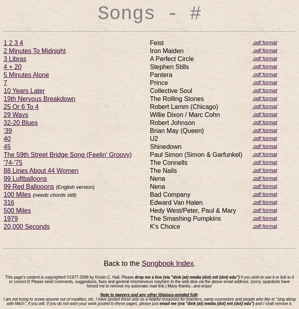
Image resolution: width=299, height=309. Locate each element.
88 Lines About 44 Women (41, 170)
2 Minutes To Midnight (35, 51)
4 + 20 (13, 66)
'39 (8, 130)
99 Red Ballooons (29, 186)
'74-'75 (13, 162)
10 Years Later (24, 90)
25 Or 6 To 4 (21, 106)
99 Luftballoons (25, 178)
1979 (11, 218)
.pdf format (264, 43)
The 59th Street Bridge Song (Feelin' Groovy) (68, 154)
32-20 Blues (21, 122)
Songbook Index (167, 263)
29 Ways (16, 114)
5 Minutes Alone (26, 74)
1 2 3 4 (13, 43)
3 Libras (15, 58)
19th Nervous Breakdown (40, 98)
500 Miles (17, 210)
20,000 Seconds (27, 226)
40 (7, 138)
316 (9, 202)
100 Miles (17, 194)
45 (7, 146)
